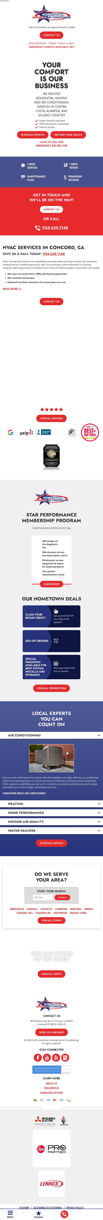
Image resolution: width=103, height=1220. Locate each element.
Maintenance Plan (36, 177)
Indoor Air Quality (26, 816)
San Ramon (60, 905)
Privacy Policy (44, 1062)
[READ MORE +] (12, 287)
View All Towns (52, 913)
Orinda (88, 902)
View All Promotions (51, 683)
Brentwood (17, 902)
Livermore (61, 902)
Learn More (51, 580)
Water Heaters (21, 825)
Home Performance (26, 807)
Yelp (56, 1050)
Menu (10, 1217)
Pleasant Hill (25, 905)
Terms (68, 1064)
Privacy (64, 1064)
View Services (51, 1080)
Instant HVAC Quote (68, 134)
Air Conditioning (24, 730)
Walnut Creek (78, 905)
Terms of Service (52, 1062)
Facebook (38, 1050)
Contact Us (51, 208)
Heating (15, 798)
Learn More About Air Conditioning (24, 787)
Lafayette (46, 902)
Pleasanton (43, 905)
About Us (51, 1075)
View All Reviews (51, 416)
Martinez (75, 902)
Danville (32, 902)
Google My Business (65, 1050)
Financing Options (75, 177)
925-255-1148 (64, 1214)
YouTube (47, 1050)
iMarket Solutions (37, 1204)
